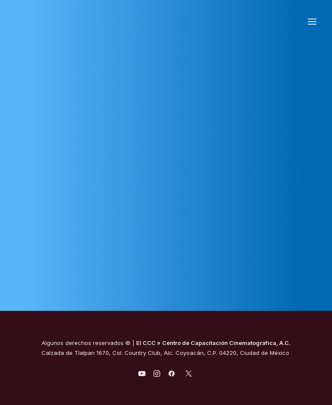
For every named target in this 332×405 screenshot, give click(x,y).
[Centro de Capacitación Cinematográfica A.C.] (81, 21)
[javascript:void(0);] (156, 374)
